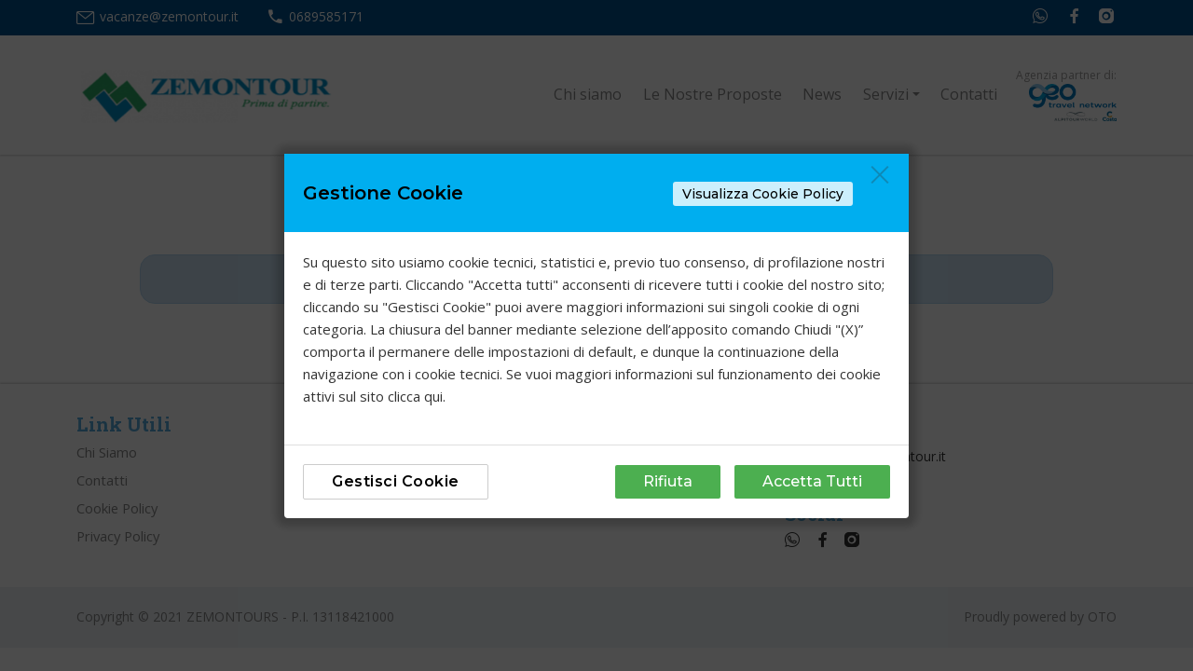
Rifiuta (667, 481)
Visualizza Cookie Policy (762, 193)
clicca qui (415, 396)
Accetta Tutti (812, 481)
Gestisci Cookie (395, 481)
